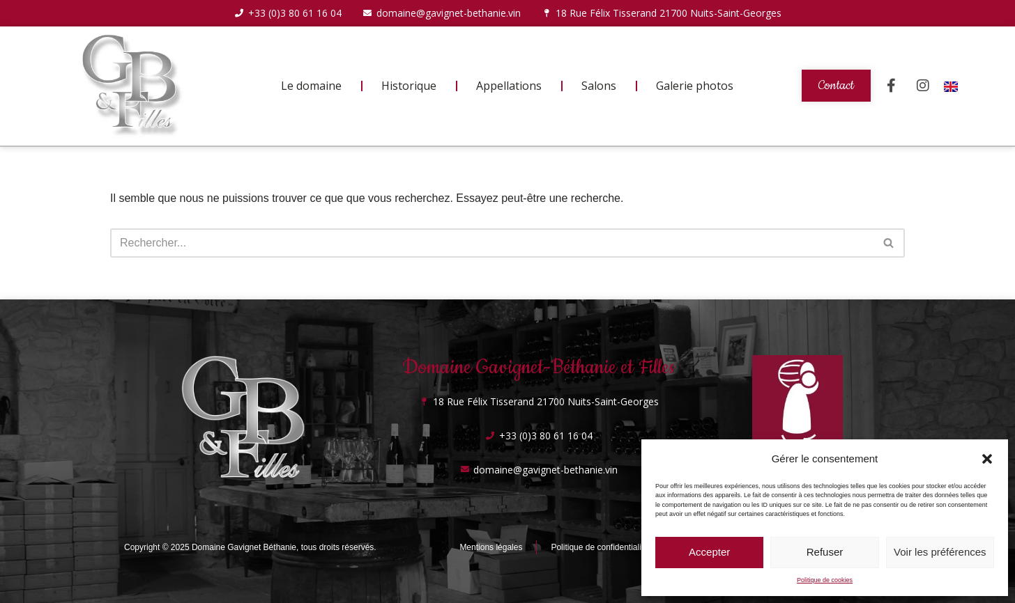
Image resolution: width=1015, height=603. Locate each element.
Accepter (709, 552)
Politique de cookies (825, 580)
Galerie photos (694, 85)
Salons (598, 85)
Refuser (825, 552)
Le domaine (311, 85)
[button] (987, 459)
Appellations (509, 85)
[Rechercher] (491, 243)
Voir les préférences (940, 552)
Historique (408, 85)
